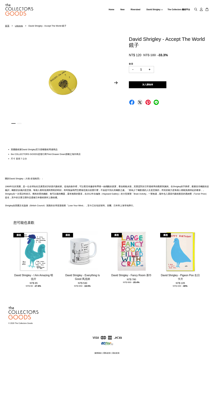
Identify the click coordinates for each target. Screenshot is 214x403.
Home (111, 9)
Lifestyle (19, 26)
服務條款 (98, 353)
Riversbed (135, 9)
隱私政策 (107, 353)
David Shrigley (154, 9)
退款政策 (116, 353)
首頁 (7, 26)
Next (116, 83)
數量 (131, 64)
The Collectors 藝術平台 (179, 9)
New (122, 9)
